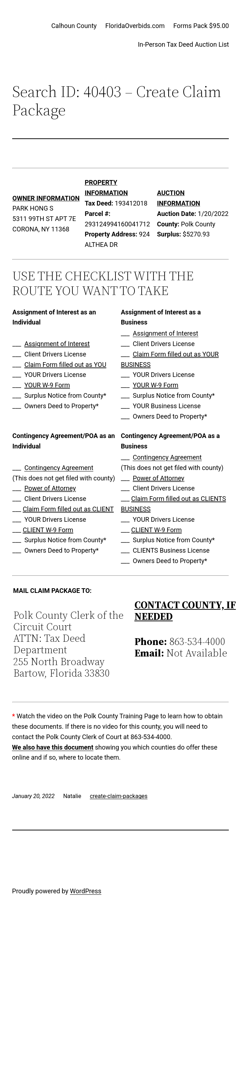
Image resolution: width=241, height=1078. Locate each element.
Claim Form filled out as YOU (65, 364)
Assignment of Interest (57, 343)
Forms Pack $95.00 (201, 25)
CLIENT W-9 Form (48, 530)
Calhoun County (74, 25)
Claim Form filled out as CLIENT (68, 509)
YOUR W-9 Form (47, 385)
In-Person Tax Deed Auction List (183, 44)
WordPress (85, 891)
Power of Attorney (50, 488)
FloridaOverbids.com (135, 25)
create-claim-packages (118, 796)
